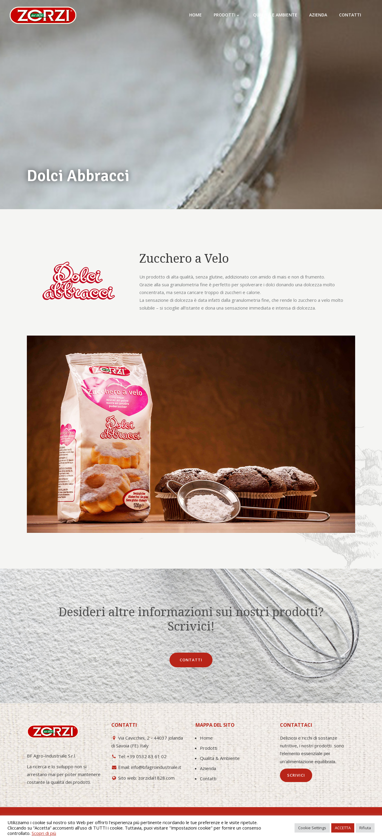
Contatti (208, 778)
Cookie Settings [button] (312, 827)
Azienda (208, 768)
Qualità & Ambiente (220, 758)
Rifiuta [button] (365, 827)
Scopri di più (44, 833)
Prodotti (208, 748)
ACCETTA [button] (343, 827)
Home (206, 738)
